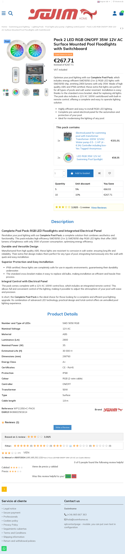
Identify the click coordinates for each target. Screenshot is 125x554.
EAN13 (5, 412)
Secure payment (11, 512)
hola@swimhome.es (77, 519)
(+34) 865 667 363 (77, 514)
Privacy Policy (10, 524)
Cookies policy (10, 520)
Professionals (10, 516)
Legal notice (9, 508)
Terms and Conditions (14, 532)
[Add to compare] (99, 173)
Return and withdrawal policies (19, 540)
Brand (98, 409)
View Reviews (99, 207)
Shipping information (13, 536)
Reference (7, 408)
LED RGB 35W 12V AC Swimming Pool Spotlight (90, 158)
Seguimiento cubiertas (15, 528)
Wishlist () (118, 2)
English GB (103, 2)
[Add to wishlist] (109, 173)
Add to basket (80, 173)
